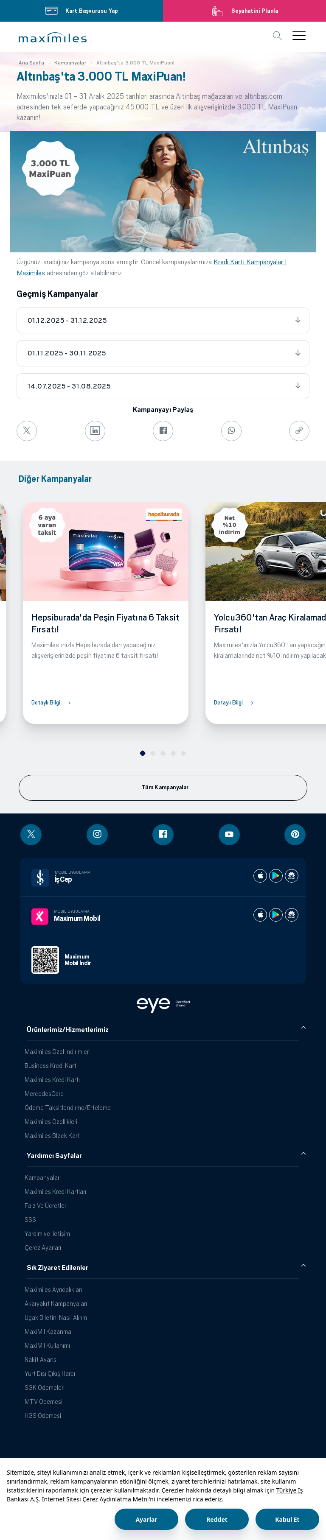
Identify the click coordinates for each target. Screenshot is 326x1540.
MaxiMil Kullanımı (47, 1345)
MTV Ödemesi (43, 1401)
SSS (30, 1219)
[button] (53, 37)
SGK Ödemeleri (45, 1387)
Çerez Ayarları (43, 1247)
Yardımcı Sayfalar (54, 1156)
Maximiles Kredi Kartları (55, 1191)
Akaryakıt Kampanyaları (56, 1303)
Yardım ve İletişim (47, 1233)
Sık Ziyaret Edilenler (57, 1268)
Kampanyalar (42, 1177)
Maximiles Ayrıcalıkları (53, 1289)
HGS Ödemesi (43, 1415)
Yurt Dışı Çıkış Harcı (50, 1373)
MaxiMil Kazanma (48, 1331)
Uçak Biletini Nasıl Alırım (56, 1317)
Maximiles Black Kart (52, 1135)
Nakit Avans (40, 1359)
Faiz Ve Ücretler (45, 1205)
